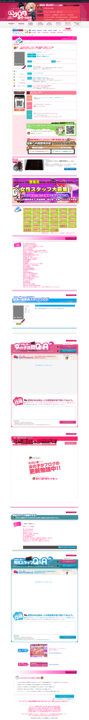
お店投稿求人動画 (73, 17)
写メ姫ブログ (47, 14)
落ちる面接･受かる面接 (61, 17)
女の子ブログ (19, 77)
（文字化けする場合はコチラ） (42, 115)
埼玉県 (50, 30)
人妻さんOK (59, 11)
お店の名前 (68, 19)
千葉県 (45, 30)
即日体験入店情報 (32, 711)
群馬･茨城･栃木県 (68, 30)
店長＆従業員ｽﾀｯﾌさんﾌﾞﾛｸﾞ (47, 708)
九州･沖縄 (60, 32)
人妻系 (52, 706)
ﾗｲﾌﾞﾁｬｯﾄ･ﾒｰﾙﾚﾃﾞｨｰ (37, 707)
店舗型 (49, 706)
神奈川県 (40, 30)
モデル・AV (31, 707)
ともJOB (15, 35)
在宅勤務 (58, 706)
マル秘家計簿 (55, 14)
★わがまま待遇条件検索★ (55, 707)
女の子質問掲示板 (19, 83)
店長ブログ (62, 14)
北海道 (34, 32)
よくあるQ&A (70, 14)
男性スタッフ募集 (45, 707)
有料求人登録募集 (57, 708)
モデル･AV (52, 11)
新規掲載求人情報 (38, 706)
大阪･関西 (53, 32)
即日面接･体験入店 (48, 19)
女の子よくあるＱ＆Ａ (57, 710)
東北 (39, 32)
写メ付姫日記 (38, 708)
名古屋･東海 (45, 32)
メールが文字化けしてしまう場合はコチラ (64, 698)
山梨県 (55, 30)
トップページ (31, 706)
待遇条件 (19, 80)
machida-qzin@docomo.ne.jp (46, 113)
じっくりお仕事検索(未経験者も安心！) (44, 711)
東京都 (34, 30)
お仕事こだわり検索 (48, 8)
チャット (46, 11)
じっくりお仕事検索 (59, 19)
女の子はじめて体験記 (49, 17)
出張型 (55, 706)
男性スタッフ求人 (19, 86)
